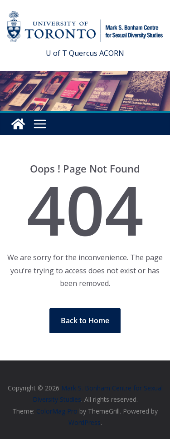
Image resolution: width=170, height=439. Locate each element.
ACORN (111, 53)
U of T (56, 53)
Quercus (83, 53)
